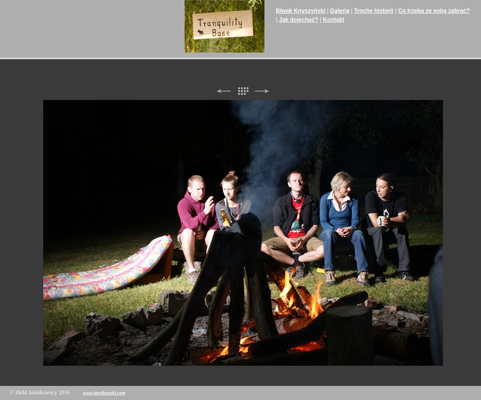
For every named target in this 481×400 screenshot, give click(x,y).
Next (262, 91)
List (243, 91)
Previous (224, 91)
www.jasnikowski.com (104, 392)
